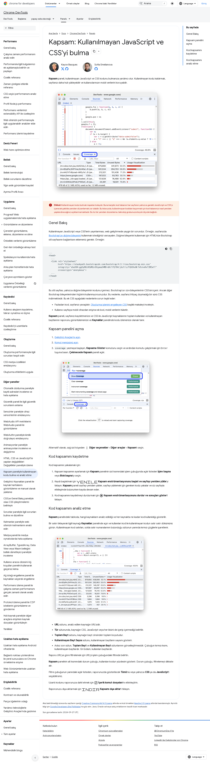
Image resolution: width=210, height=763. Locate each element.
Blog (87, 3)
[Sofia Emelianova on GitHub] (96, 69)
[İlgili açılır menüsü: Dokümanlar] (60, 3)
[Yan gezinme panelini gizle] (35, 758)
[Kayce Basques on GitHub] (66, 69)
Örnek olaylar (73, 3)
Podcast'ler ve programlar (110, 744)
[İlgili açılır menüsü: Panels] (70, 19)
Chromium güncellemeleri (110, 730)
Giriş (204, 3)
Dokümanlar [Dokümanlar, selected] (51, 3)
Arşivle (101, 740)
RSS (156, 744)
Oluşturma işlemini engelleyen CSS (109, 304)
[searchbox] (20, 28)
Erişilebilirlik (95, 18)
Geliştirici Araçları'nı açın (67, 337)
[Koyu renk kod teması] (166, 248)
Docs (64, 33)
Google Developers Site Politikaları (65, 706)
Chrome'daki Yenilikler (105, 3)
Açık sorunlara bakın (52, 735)
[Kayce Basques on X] (62, 69)
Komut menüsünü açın (66, 342)
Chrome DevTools (16, 12)
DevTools (8, 18)
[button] (19, 224)
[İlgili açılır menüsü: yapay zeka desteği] (54, 19)
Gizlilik (55, 757)
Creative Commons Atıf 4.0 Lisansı (97, 703)
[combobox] (152, 3)
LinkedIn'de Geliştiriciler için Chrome (171, 740)
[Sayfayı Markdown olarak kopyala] (94, 51)
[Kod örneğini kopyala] (171, 248)
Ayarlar (79, 18)
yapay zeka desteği (41, 18)
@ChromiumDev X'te (164, 730)
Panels (92, 33)
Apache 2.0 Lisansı (142, 703)
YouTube (158, 735)
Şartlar (46, 757)
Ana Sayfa (53, 33)
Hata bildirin (48, 730)
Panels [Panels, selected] (63, 18)
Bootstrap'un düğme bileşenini (65, 235)
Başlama (22, 18)
